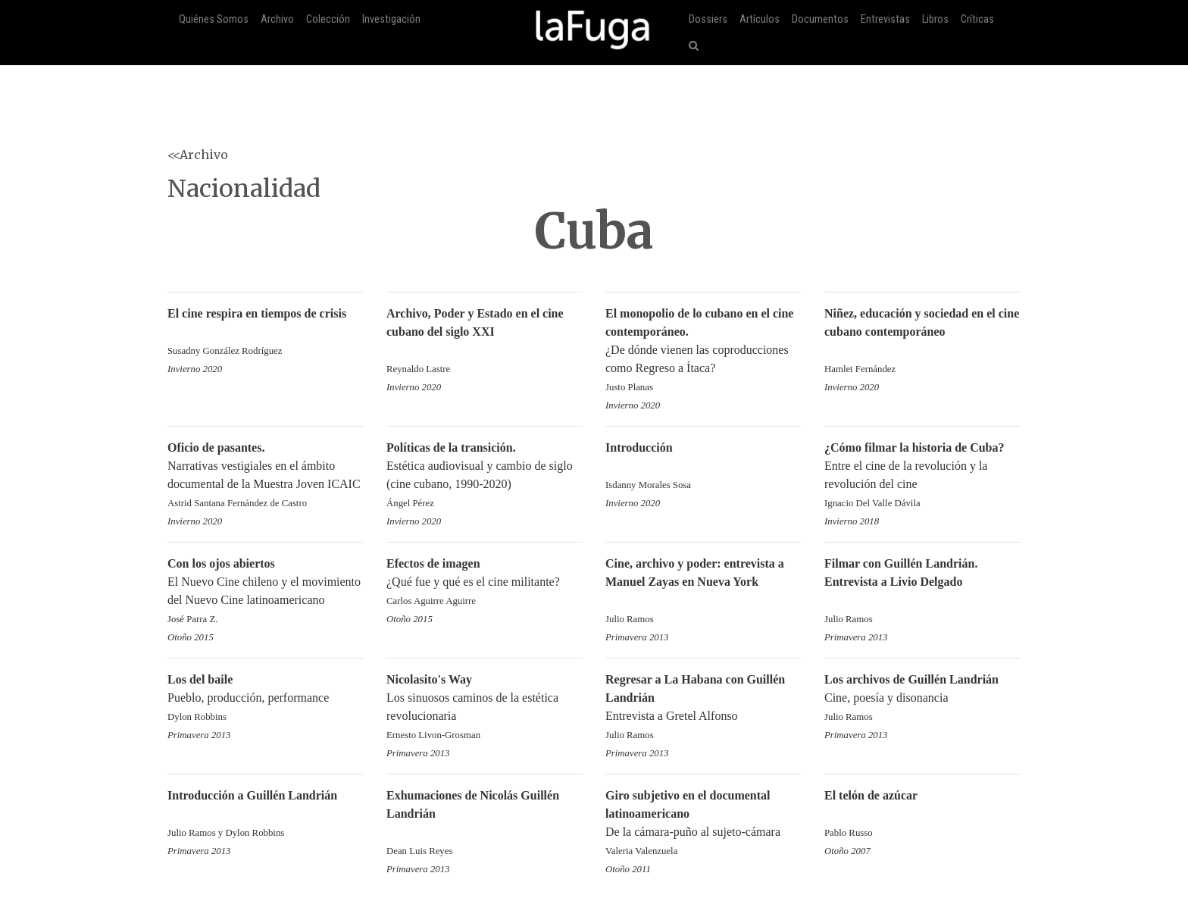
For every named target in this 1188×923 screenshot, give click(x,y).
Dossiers (708, 19)
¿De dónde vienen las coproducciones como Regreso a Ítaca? (703, 351)
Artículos (759, 19)
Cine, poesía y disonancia (922, 699)
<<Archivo (197, 154)
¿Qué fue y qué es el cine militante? (484, 583)
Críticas (977, 19)
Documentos (820, 19)
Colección (328, 19)
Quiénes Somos (214, 19)
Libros (935, 19)
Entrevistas (885, 19)
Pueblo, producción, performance (265, 699)
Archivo (277, 19)
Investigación (391, 19)
